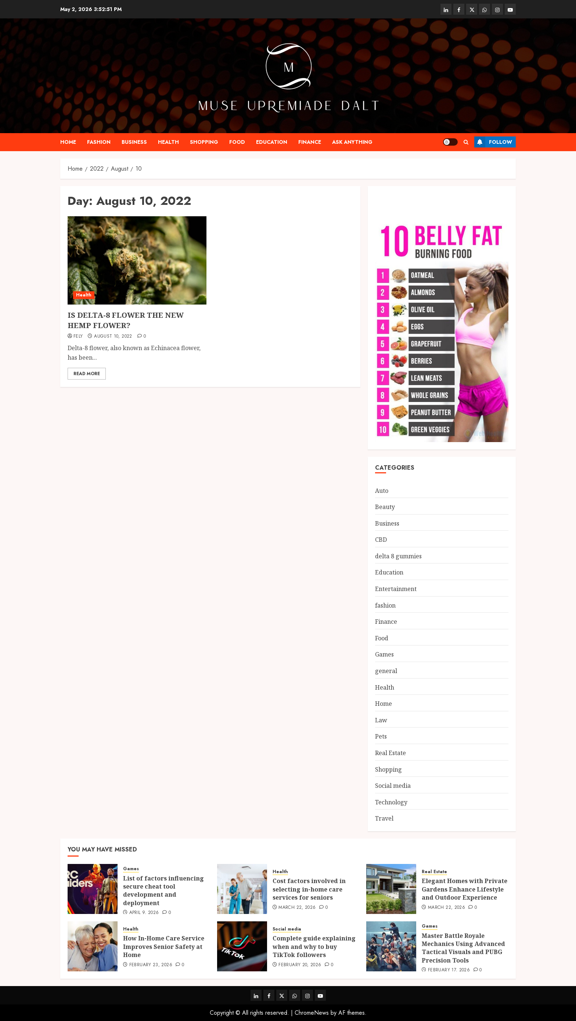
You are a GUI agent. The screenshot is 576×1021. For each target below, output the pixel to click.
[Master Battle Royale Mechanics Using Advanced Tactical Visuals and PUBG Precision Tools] (391, 946)
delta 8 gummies (398, 556)
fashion (99, 142)
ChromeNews (312, 1012)
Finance (309, 142)
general (386, 671)
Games (384, 654)
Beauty (385, 507)
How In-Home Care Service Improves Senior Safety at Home (163, 946)
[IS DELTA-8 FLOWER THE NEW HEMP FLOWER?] (137, 260)
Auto (381, 491)
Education (271, 142)
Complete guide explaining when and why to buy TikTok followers (314, 946)
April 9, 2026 (144, 913)
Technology (391, 802)
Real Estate (390, 753)
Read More (86, 373)
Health (168, 142)
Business (134, 142)
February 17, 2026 (449, 970)
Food (237, 142)
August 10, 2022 (113, 336)
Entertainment (396, 589)
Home (68, 142)
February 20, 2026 (299, 965)
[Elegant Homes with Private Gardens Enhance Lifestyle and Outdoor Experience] (391, 889)
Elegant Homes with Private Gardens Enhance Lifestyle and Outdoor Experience (464, 889)
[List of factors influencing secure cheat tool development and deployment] (93, 889)
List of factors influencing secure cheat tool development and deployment (163, 890)
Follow (493, 141)
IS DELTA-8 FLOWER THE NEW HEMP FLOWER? (126, 320)
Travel (384, 818)
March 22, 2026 (297, 908)
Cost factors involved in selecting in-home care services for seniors (309, 889)
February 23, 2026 (150, 965)
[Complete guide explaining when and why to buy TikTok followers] (242, 946)
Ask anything (352, 142)
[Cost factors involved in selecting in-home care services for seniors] (242, 889)
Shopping (204, 142)
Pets (381, 736)
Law (381, 720)
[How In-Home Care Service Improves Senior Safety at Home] (93, 946)
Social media (393, 786)
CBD (381, 540)
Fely (78, 336)
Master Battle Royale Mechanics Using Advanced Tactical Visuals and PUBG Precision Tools (463, 948)
